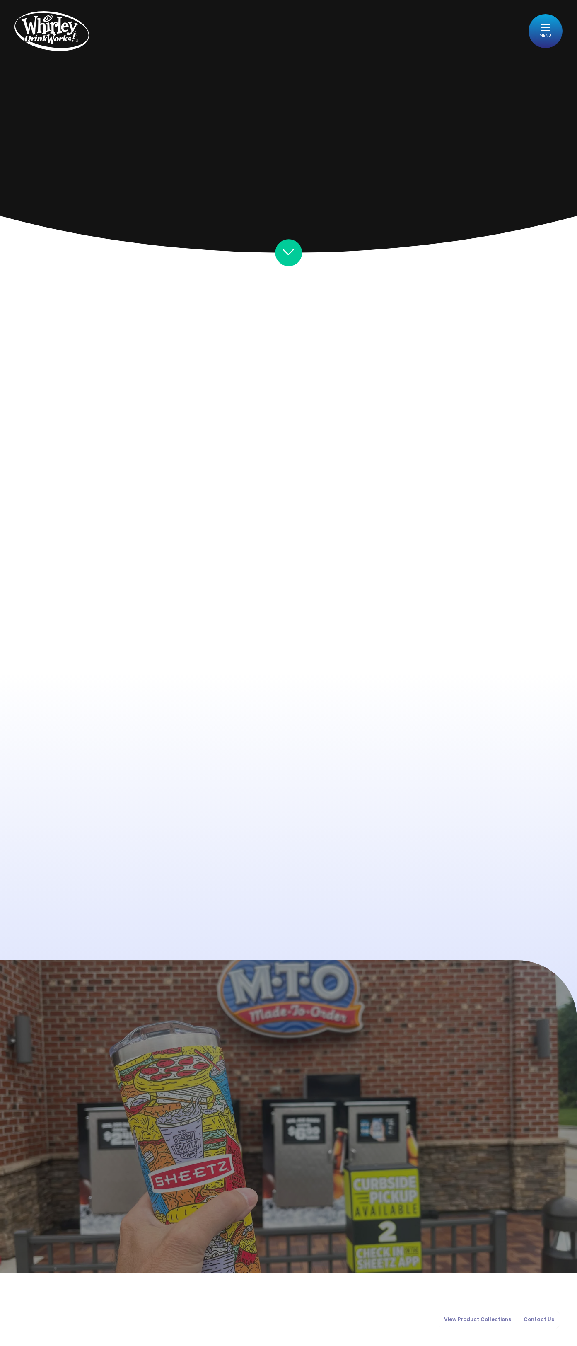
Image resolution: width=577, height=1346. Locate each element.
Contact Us (539, 1319)
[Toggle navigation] (543, 34)
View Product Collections (477, 1319)
